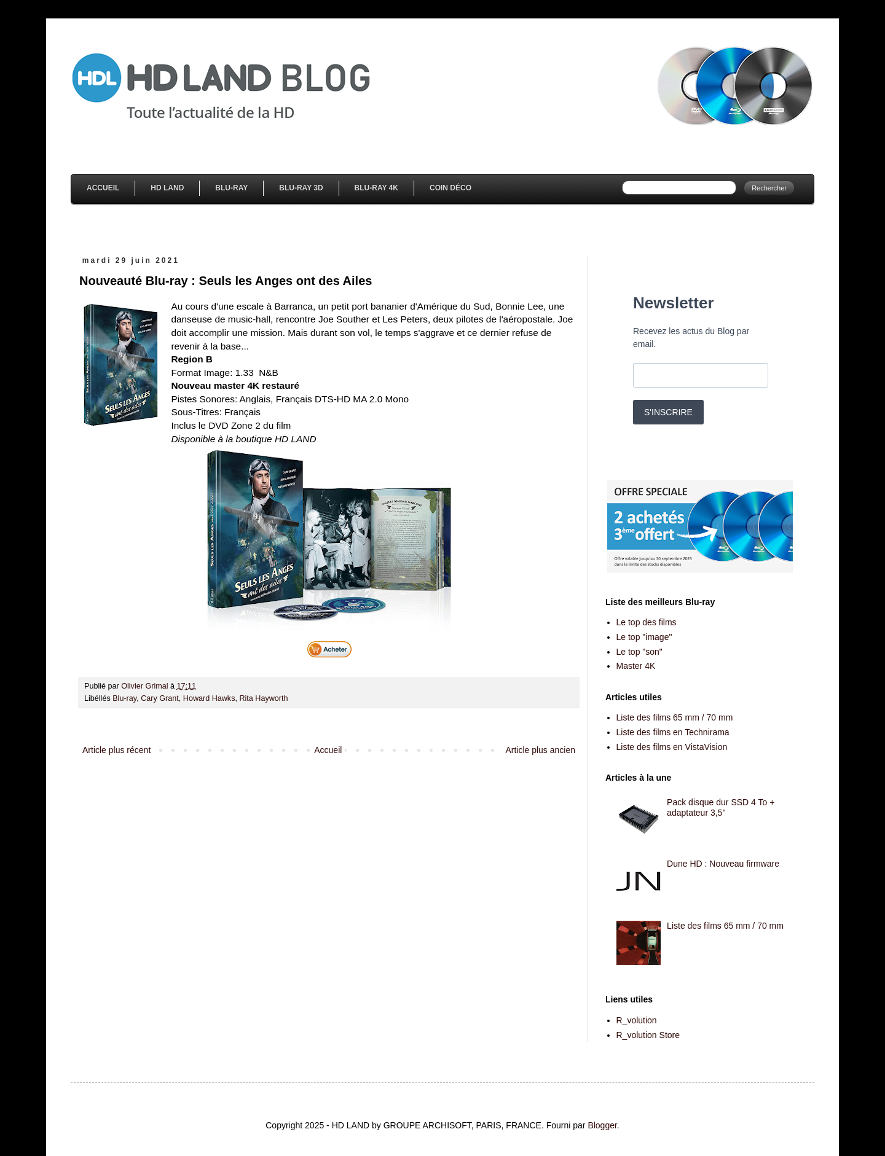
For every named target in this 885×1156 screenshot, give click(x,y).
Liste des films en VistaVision (672, 747)
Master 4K (636, 666)
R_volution (636, 1020)
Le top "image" (644, 637)
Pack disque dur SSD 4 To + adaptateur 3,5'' (720, 807)
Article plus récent (116, 750)
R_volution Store (648, 1035)
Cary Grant (160, 698)
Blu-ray (124, 698)
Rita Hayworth (263, 698)
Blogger (602, 1125)
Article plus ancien (540, 750)
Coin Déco (450, 188)
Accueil (103, 188)
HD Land (167, 188)
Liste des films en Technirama (673, 732)
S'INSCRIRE (668, 412)
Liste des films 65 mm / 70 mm (674, 717)
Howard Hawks (209, 698)
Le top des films (646, 622)
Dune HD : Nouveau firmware (723, 864)
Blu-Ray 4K (376, 188)
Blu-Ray (231, 188)
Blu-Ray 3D (301, 188)
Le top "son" (639, 652)
